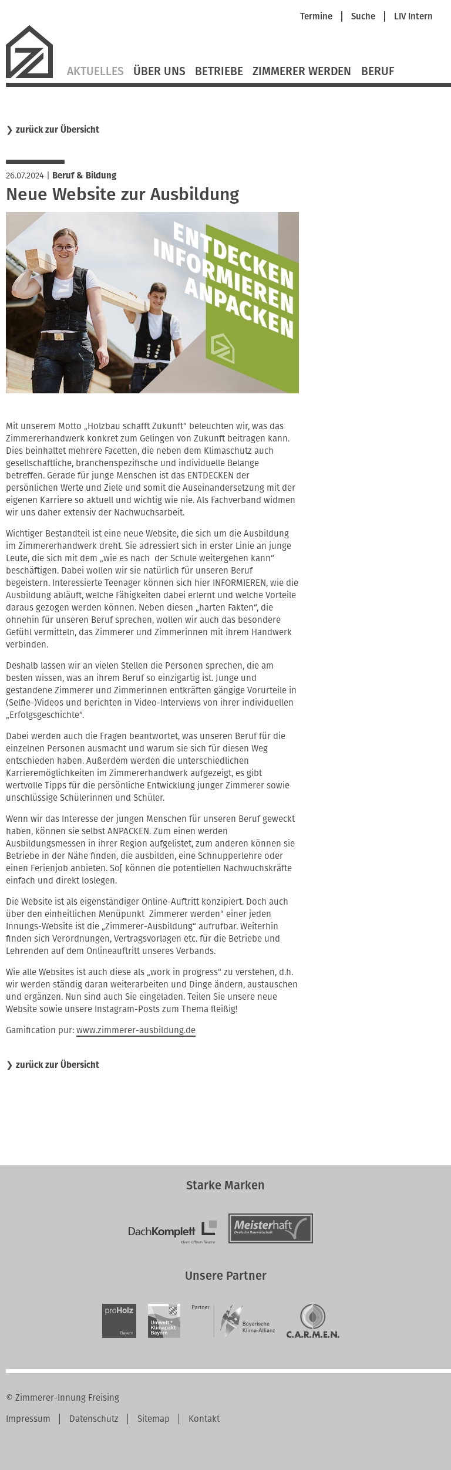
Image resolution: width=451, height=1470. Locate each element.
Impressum (28, 1419)
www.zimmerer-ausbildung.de (136, 1030)
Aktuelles (95, 71)
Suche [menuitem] (363, 17)
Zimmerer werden (302, 71)
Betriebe (219, 71)
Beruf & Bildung (84, 175)
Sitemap (153, 1419)
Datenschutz (94, 1419)
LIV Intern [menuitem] (413, 17)
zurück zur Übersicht (57, 130)
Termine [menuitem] (316, 17)
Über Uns (159, 71)
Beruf (377, 71)
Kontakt (204, 1419)
